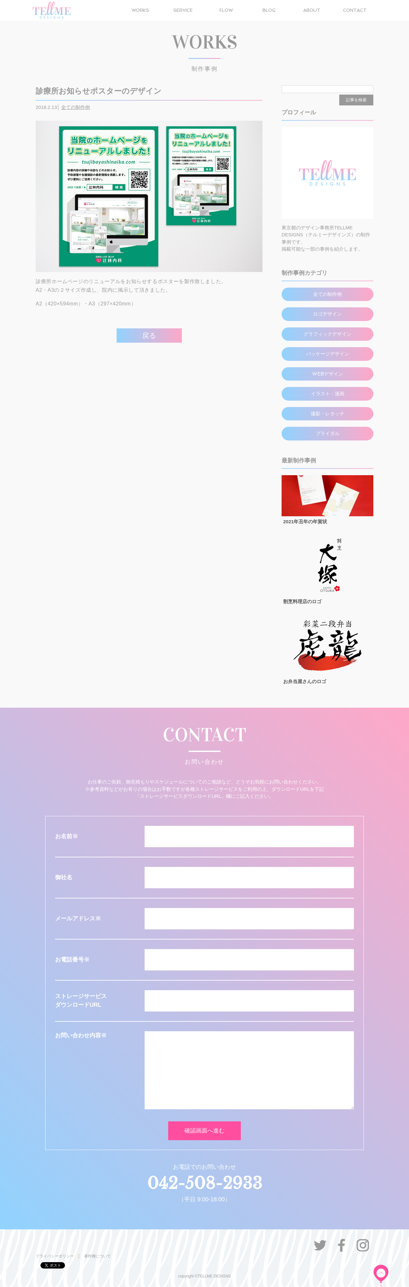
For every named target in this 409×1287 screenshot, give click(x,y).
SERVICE (183, 10)
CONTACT (355, 10)
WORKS (140, 10)
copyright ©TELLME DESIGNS (204, 1276)
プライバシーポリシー (55, 1256)
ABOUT (311, 10)
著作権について (97, 1256)
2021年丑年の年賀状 (305, 521)
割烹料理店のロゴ (302, 601)
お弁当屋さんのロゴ (304, 681)
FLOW (226, 10)
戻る (149, 336)
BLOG (269, 10)
